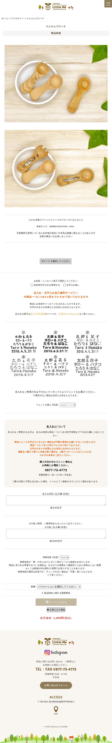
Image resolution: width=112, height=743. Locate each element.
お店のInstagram (68, 314)
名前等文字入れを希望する (47, 285)
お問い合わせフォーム (56, 685)
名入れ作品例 (37, 314)
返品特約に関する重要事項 (56, 593)
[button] (56, 609)
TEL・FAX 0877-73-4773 (56, 669)
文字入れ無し (73, 285)
